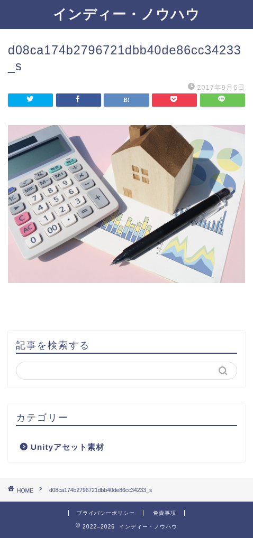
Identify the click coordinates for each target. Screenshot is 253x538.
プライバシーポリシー (106, 513)
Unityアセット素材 (67, 446)
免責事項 (164, 513)
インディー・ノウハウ (126, 13)
